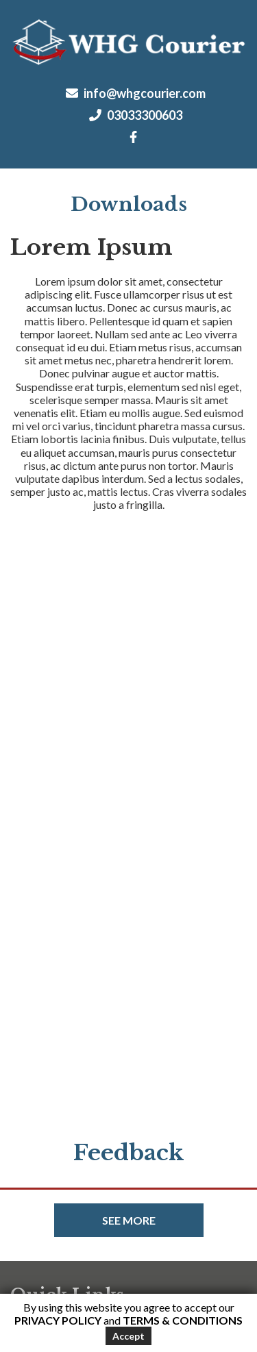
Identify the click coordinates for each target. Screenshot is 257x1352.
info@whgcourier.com (136, 93)
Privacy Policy (57, 1320)
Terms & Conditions (183, 1320)
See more (129, 1220)
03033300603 (135, 115)
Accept (128, 1336)
